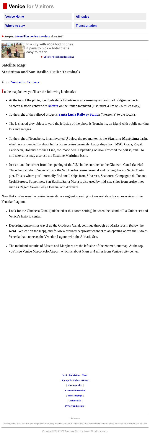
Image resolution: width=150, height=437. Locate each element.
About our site (74, 385)
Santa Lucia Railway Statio (78, 114)
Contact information (75, 390)
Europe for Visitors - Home (75, 380)
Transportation (86, 25)
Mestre (53, 106)
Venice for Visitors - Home (75, 375)
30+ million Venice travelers (32, 36)
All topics (82, 16)
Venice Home (14, 16)
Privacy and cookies (75, 406)
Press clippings (75, 395)
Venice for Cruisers (25, 82)
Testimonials (75, 400)
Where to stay (15, 25)
